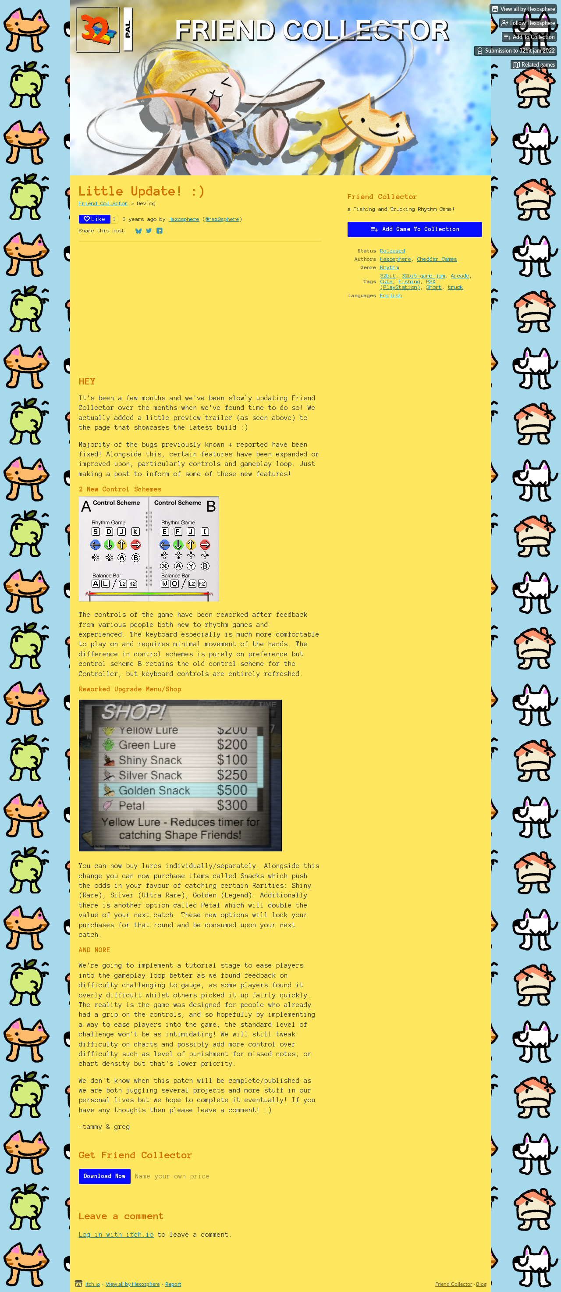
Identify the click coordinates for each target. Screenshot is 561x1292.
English (391, 295)
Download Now (105, 1176)
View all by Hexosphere (133, 1284)
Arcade (460, 275)
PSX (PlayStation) (408, 284)
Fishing (409, 281)
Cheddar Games (437, 259)
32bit (388, 275)
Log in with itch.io (116, 1234)
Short (434, 287)
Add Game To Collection (415, 229)
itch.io (92, 1284)
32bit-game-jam (423, 275)
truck (455, 287)
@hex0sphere (222, 219)
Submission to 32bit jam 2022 (515, 50)
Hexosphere (184, 219)
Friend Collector (103, 203)
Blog (481, 1284)
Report (173, 1284)
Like (95, 219)
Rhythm (389, 267)
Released (392, 250)
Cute (386, 281)
